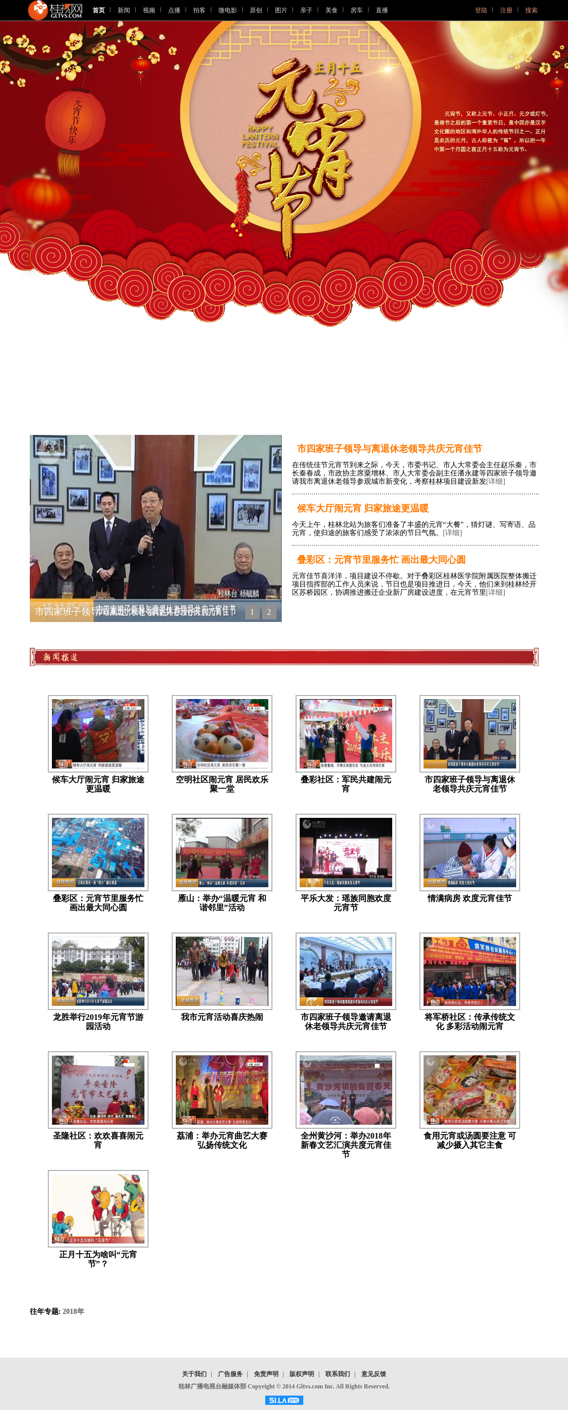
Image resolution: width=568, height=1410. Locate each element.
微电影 (227, 10)
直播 (382, 10)
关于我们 (194, 1374)
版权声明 (301, 1374)
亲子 (306, 10)
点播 (174, 10)
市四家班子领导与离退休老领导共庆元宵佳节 (389, 449)
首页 (99, 10)
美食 (331, 10)
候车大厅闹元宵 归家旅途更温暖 (363, 508)
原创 (256, 10)
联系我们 (337, 1374)
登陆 (481, 10)
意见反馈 (373, 1374)
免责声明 (266, 1374)
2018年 (73, 1311)
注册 (506, 10)
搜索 (531, 10)
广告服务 (230, 1374)
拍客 (199, 10)
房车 (357, 10)
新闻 (124, 10)
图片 (281, 10)
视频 (149, 10)
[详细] (495, 481)
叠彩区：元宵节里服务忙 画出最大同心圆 (381, 560)
